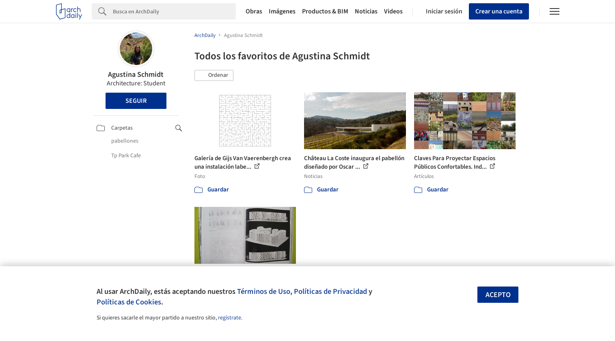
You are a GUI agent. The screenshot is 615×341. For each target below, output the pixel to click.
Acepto (498, 295)
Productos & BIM (325, 11)
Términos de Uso (263, 291)
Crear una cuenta (498, 11)
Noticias (366, 11)
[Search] (174, 11)
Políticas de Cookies (129, 302)
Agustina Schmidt (136, 75)
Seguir (136, 100)
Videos (393, 11)
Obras (254, 11)
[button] (213, 75)
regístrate (229, 318)
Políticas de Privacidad (330, 291)
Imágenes (282, 11)
